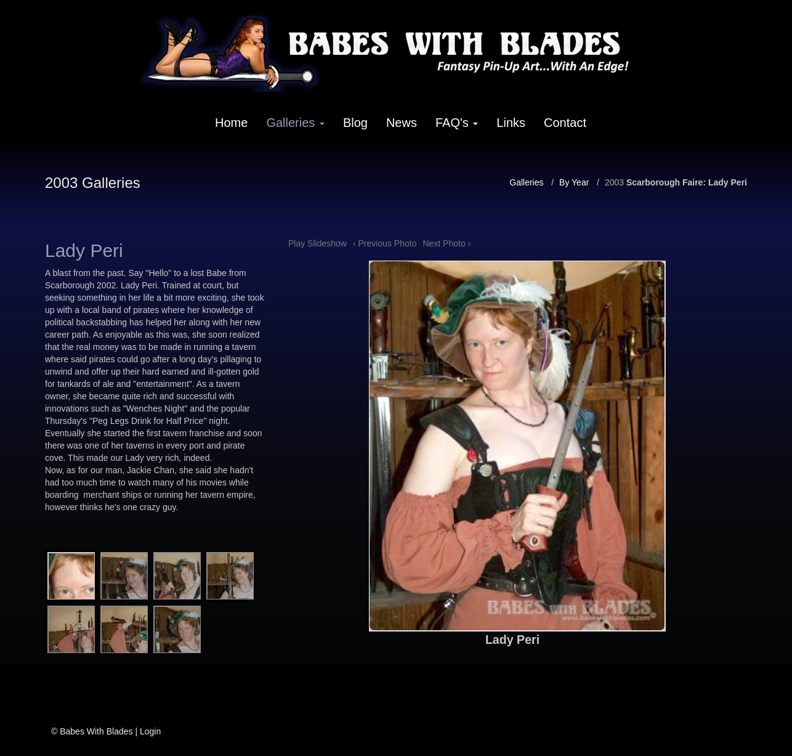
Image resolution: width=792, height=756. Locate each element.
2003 (614, 182)
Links (510, 122)
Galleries (295, 122)
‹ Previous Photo (385, 243)
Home (231, 122)
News (401, 122)
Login (150, 731)
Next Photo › (446, 243)
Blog (355, 122)
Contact (565, 122)
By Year (574, 182)
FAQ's (456, 122)
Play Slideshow (317, 243)
